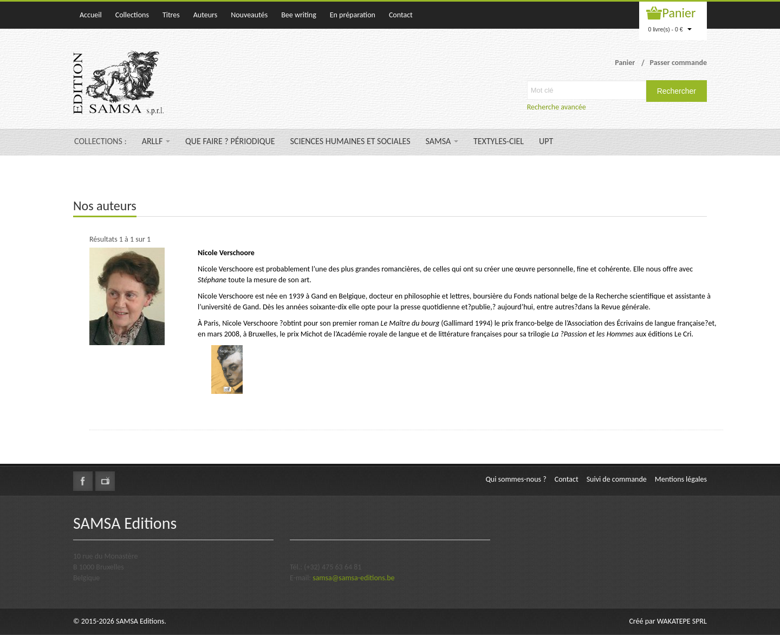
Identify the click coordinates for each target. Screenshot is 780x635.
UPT (546, 141)
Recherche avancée (556, 107)
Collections (132, 15)
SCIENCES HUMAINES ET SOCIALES (350, 141)
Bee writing (298, 15)
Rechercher (676, 91)
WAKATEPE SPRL (682, 621)
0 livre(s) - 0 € (669, 29)
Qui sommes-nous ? (515, 479)
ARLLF (156, 141)
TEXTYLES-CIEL (498, 141)
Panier (679, 13)
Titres (171, 15)
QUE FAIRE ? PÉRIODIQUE (230, 141)
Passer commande (678, 62)
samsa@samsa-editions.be (353, 577)
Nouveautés (249, 15)
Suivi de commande (617, 479)
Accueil (91, 15)
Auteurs (205, 15)
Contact (401, 15)
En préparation (352, 15)
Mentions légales (681, 479)
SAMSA (442, 141)
